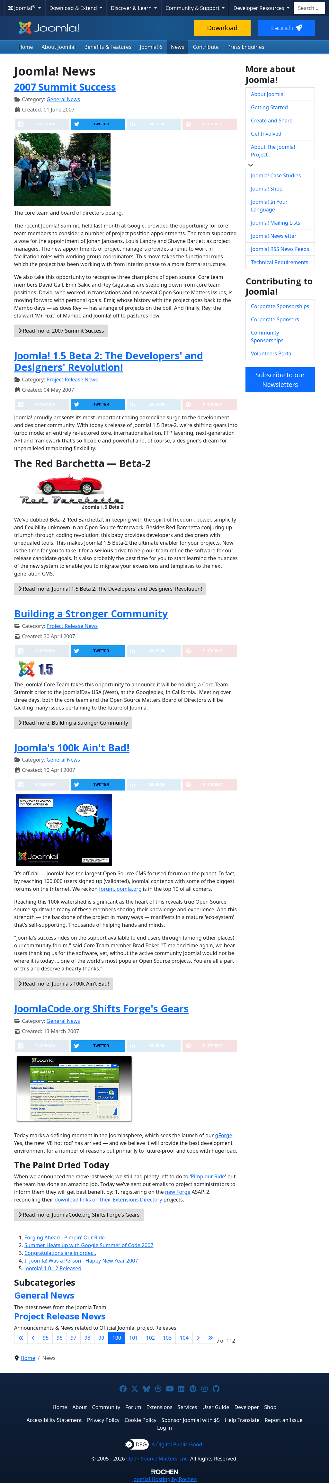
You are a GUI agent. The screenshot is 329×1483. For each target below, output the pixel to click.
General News (63, 99)
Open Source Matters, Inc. (157, 1458)
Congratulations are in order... (60, 1252)
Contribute (206, 46)
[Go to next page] (198, 1338)
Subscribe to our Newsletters (280, 380)
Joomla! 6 (151, 46)
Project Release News (72, 379)
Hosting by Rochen (164, 1479)
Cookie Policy (140, 1420)
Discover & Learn (132, 8)
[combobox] (309, 8)
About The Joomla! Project (273, 150)
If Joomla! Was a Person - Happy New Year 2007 (81, 1260)
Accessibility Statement (54, 1420)
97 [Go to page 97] (73, 1337)
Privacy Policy (103, 1420)
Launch (286, 27)
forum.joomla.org (120, 888)
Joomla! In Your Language (269, 205)
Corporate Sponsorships (280, 306)
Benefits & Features (107, 46)
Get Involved (266, 133)
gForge (223, 1135)
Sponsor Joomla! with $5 (191, 1420)
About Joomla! (59, 46)
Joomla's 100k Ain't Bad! (71, 747)
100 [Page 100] (116, 1337)
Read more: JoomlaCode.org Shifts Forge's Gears (78, 1214)
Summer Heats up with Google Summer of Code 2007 (89, 1245)
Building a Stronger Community (91, 613)
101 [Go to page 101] (133, 1337)
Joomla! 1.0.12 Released (52, 1268)
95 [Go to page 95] (46, 1337)
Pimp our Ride (208, 1176)
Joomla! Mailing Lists (275, 222)
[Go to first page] (21, 1338)
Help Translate (242, 1420)
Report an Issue (284, 1420)
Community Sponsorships (267, 336)
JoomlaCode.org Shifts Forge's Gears (101, 1008)
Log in (164, 1427)
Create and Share (271, 120)
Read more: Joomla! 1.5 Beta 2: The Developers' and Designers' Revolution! (110, 588)
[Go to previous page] (33, 1338)
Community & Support (193, 8)
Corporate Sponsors (275, 319)
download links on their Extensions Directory (108, 1199)
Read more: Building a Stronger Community (73, 722)
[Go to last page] (210, 1338)
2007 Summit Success (65, 87)
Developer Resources (259, 8)
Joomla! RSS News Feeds (280, 249)
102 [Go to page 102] (150, 1337)
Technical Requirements (279, 262)
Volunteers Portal (272, 353)
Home (25, 46)
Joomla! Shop (266, 188)
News (177, 46)
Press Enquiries (245, 46)
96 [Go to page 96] (59, 1337)
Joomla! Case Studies (276, 175)
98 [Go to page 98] (87, 1337)
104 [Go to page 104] (184, 1337)
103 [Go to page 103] (167, 1337)
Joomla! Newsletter (274, 235)
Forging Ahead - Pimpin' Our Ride (64, 1237)
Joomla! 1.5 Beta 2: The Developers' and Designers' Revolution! (108, 361)
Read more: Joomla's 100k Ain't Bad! (63, 983)
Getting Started (269, 107)
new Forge (178, 1191)
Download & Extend (73, 8)
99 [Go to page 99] (101, 1337)
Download (222, 27)
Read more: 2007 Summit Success (61, 330)
